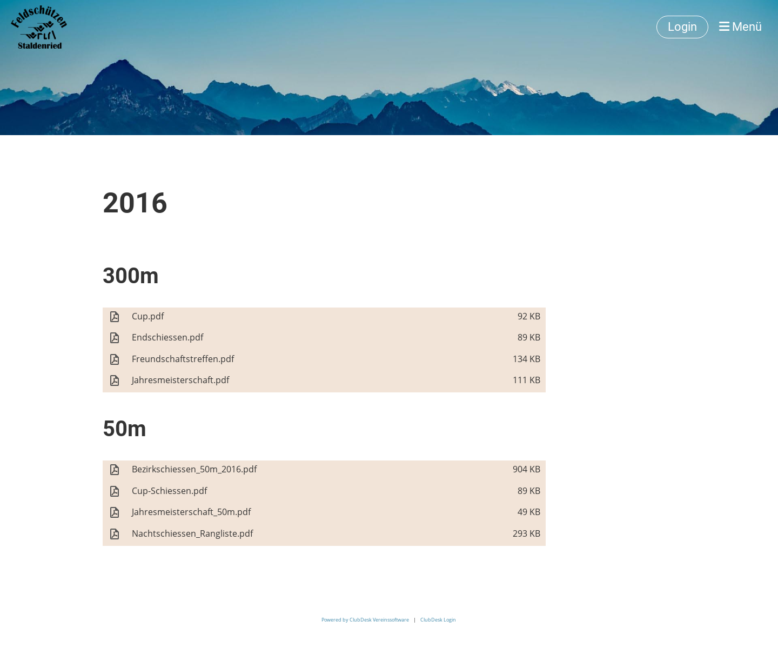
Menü (740, 27)
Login (682, 27)
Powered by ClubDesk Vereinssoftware (365, 619)
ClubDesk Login (438, 619)
